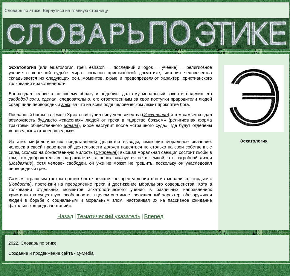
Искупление (156, 114)
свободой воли (24, 99)
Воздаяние (21, 163)
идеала (71, 125)
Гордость (20, 184)
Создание (18, 253)
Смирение (105, 152)
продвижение (46, 253)
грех (65, 104)
